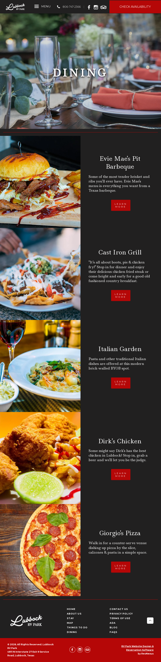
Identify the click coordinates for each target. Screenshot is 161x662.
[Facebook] (90, 6)
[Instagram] (97, 6)
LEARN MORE (121, 205)
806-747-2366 (72, 6)
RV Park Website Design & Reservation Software (137, 648)
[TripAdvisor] (103, 6)
